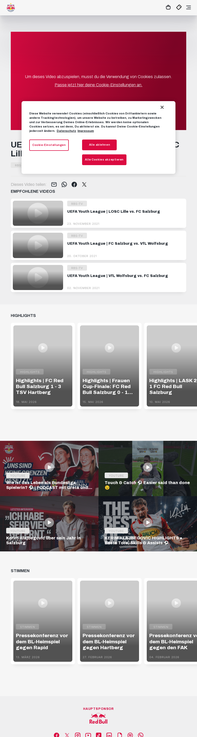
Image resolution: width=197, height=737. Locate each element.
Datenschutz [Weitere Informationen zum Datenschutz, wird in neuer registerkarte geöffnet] (66, 130)
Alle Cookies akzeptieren (104, 159)
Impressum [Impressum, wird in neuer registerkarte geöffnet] (85, 130)
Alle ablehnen (99, 144)
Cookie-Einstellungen (49, 144)
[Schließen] (162, 107)
